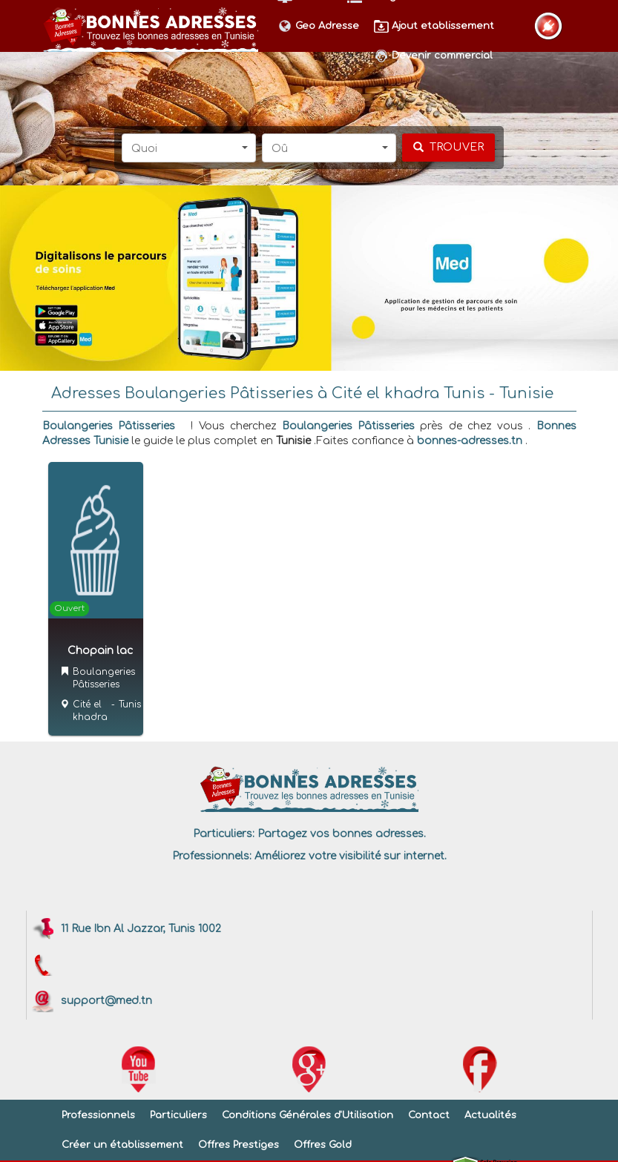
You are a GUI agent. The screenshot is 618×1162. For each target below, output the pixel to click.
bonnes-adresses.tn (469, 440)
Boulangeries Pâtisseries (108, 426)
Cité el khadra (90, 710)
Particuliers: (223, 833)
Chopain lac (100, 650)
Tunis (130, 704)
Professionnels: (212, 856)
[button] (189, 147)
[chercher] (448, 147)
